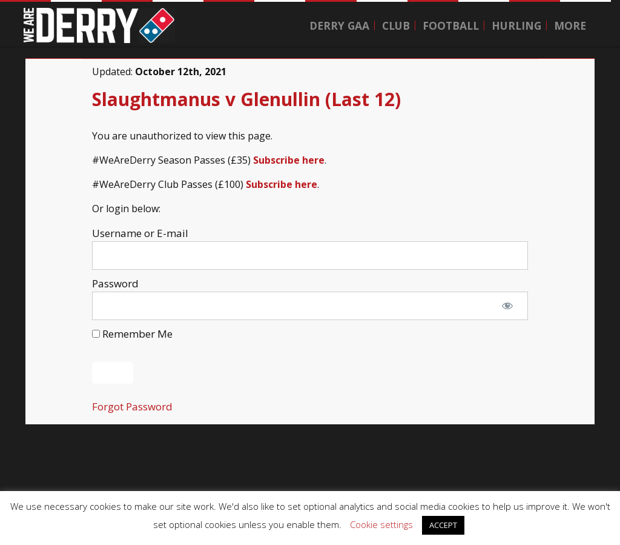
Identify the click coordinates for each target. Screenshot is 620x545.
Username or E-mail (140, 233)
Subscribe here (289, 160)
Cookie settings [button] (381, 524)
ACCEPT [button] (443, 525)
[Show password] (507, 306)
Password (115, 283)
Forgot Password (132, 406)
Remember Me (132, 334)
